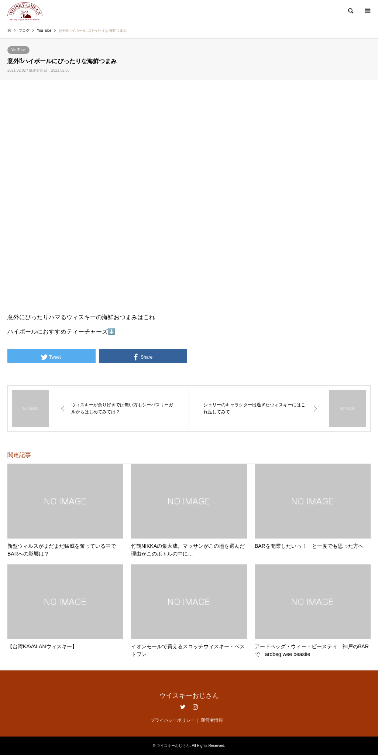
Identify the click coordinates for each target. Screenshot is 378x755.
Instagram (195, 706)
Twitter (182, 706)
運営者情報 (212, 720)
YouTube (18, 50)
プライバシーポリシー (173, 720)
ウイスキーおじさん (189, 695)
